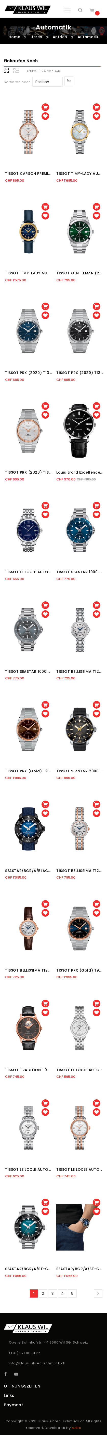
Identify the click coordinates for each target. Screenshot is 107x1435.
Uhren (37, 36)
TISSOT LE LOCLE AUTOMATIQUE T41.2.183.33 (79, 1169)
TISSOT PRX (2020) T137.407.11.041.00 (28, 372)
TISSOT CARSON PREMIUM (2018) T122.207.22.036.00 (28, 173)
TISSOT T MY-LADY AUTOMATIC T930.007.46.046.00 (28, 273)
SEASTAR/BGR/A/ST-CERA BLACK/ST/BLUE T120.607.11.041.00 (28, 1268)
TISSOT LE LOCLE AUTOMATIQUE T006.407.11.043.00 (28, 571)
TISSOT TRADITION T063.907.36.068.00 (28, 1069)
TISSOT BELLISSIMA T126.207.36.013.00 (28, 970)
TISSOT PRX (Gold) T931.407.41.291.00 (28, 771)
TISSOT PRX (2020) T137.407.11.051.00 (79, 372)
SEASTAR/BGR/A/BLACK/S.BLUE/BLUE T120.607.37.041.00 (28, 870)
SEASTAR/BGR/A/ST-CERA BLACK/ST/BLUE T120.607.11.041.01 (79, 1268)
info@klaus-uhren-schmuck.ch (37, 1363)
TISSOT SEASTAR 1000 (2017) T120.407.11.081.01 (28, 671)
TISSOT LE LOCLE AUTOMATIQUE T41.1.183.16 (28, 1169)
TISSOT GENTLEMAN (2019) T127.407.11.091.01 (79, 273)
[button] (45, 116)
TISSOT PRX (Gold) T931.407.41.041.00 (79, 970)
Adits (76, 1427)
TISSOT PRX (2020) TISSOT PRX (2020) (28, 472)
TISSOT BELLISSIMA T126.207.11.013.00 (79, 671)
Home (15, 36)
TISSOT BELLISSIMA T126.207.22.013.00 (79, 870)
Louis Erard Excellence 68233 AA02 (79, 472)
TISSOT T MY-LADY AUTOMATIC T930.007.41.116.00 (79, 173)
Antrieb (61, 36)
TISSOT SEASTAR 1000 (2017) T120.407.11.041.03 (79, 571)
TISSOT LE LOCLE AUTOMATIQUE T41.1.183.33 (79, 1069)
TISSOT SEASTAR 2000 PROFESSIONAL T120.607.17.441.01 (79, 771)
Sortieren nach (17, 82)
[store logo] (28, 10)
